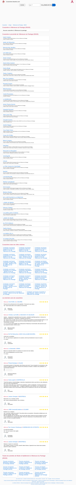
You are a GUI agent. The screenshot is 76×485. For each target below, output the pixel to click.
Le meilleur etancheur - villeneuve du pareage (38, 480)
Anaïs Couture (7, 57)
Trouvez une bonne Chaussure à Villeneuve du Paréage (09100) (41, 462)
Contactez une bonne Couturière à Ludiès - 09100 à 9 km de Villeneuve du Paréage (9, 277)
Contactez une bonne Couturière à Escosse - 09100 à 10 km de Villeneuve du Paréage (41, 277)
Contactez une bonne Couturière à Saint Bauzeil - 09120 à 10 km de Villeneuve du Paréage (36, 293)
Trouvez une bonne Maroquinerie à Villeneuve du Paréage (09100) (41, 474)
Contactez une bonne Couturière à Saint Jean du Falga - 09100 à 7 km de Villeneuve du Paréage (9, 264)
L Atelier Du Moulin (8, 217)
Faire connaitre (38, 478)
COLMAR (25, 409)
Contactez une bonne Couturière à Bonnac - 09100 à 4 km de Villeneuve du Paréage (25, 249)
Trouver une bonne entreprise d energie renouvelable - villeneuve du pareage (17, 480)
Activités (22, 5)
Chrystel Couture (7, 119)
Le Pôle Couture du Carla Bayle (11, 166)
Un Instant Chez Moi (8, 238)
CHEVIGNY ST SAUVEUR (27, 314)
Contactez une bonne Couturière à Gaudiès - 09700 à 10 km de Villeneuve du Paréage (25, 285)
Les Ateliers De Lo (8, 233)
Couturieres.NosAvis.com (13, 1)
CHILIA (5, 161)
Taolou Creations (7, 73)
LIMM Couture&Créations (15, 409)
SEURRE (19, 301)
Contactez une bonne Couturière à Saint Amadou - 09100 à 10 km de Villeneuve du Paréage (10, 286)
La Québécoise (7, 99)
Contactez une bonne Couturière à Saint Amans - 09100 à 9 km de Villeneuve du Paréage (25, 278)
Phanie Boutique (12, 363)
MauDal (5, 171)
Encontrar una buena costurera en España (38, 484)
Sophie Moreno (7, 228)
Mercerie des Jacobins (9, 47)
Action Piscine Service (9, 104)
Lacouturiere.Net (7, 176)
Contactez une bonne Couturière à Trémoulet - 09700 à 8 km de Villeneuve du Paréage (41, 271)
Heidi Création (7, 37)
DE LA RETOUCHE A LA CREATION (13, 197)
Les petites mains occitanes (10, 212)
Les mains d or (7, 52)
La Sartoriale (11, 348)
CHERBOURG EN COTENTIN (30, 427)
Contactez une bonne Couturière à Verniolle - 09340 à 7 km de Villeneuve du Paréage (25, 263)
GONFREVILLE (20, 380)
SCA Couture (6, 186)
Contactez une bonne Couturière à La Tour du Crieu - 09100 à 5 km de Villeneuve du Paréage (25, 256)
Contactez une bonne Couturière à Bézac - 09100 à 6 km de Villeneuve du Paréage (41, 256)
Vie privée (43, 478)
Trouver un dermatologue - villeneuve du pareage (54, 480)
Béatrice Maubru (7, 192)
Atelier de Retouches (8, 42)
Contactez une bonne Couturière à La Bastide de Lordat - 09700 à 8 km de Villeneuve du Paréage (42, 264)
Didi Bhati (5, 145)
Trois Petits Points (8, 130)
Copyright (49, 478)
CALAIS (21, 363)
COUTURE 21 (12, 301)
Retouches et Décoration (10, 150)
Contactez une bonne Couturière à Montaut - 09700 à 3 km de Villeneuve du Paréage (9, 249)
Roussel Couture (7, 83)
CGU (46, 478)
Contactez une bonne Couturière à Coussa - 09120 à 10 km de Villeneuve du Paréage (13, 293)
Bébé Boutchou (7, 88)
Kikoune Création (8, 207)
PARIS (18, 348)
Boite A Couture (7, 140)
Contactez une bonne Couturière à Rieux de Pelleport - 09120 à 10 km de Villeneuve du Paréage (41, 286)
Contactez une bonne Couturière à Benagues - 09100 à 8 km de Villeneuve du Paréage (25, 271)
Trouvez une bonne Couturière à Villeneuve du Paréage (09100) (41, 468)
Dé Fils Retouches (13, 334)
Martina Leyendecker (9, 181)
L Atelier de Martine (8, 202)
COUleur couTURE (13, 314)
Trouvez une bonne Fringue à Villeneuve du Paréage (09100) (25, 462)
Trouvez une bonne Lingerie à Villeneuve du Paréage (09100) (9, 473)
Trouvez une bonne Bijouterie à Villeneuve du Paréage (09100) (9, 462)
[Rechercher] (54, 5)
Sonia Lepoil (11, 380)
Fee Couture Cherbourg (14, 427)
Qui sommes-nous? (19, 478)
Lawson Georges (12, 396)
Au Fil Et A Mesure (8, 223)
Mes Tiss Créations (8, 78)
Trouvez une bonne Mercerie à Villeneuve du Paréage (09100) (25, 473)
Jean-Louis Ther (7, 114)
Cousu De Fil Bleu (8, 135)
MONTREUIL (22, 396)
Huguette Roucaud (8, 109)
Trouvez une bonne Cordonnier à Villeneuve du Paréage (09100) (25, 468)
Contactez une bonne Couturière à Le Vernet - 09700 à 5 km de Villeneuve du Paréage (9, 256)
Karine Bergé (6, 68)
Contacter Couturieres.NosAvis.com (29, 478)
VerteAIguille (6, 155)
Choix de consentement (56, 478)
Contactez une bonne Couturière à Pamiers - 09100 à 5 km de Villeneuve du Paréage (41, 249)
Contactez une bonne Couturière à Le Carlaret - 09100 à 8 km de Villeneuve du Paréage (9, 271)
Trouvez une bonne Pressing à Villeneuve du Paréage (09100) (10, 468)
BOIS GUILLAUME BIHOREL (27, 334)
